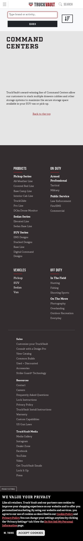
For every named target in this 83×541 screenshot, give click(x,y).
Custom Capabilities (27, 419)
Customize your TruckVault (32, 344)
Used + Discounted (27, 363)
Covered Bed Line (24, 186)
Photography (58, 303)
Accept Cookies (30, 532)
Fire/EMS (55, 206)
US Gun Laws (24, 424)
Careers (20, 390)
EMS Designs (21, 237)
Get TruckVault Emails (29, 465)
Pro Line (18, 205)
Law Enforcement (60, 201)
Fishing (54, 288)
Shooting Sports (59, 292)
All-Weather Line (23, 181)
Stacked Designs (23, 242)
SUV (16, 283)
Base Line (19, 247)
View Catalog (23, 353)
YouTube (21, 456)
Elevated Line (21, 221)
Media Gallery (24, 436)
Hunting (55, 283)
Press (19, 475)
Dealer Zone (23, 446)
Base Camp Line (23, 191)
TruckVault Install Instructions (33, 409)
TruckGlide (20, 201)
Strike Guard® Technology (31, 373)
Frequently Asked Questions (32, 395)
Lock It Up (22, 470)
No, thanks (9, 532)
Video (19, 460)
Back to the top (42, 114)
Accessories (22, 368)
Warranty (21, 414)
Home (41, 4)
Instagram (22, 441)
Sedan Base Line (23, 226)
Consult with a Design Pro (31, 349)
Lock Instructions (26, 400)
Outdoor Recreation (61, 313)
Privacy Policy (10, 518)
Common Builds (25, 358)
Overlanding (57, 308)
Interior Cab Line (23, 196)
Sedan (18, 287)
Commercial (57, 211)
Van (16, 292)
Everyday (55, 318)
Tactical (54, 185)
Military (54, 190)
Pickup (18, 278)
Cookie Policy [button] (65, 514)
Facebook (21, 451)
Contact (21, 385)
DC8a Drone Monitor (26, 210)
